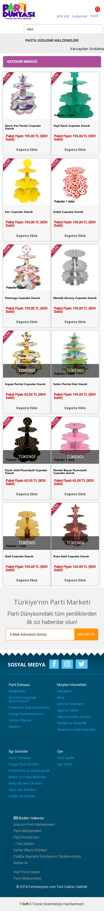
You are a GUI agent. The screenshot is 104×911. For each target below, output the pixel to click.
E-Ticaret (35, 904)
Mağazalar (17, 691)
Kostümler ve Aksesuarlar (29, 770)
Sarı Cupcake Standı (19, 211)
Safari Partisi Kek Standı (70, 384)
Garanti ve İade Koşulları (76, 729)
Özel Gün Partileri (22, 790)
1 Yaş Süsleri (24, 843)
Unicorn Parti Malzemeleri (34, 824)
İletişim (14, 727)
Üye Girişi (64, 764)
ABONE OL (86, 634)
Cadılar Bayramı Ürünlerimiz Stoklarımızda (47, 856)
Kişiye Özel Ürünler (24, 764)
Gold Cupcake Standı (19, 556)
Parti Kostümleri (26, 837)
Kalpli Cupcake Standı (68, 211)
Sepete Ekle (26, 149)
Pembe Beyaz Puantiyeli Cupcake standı (70, 471)
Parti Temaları (20, 758)
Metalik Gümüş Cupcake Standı (75, 297)
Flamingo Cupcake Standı (22, 297)
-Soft (24, 904)
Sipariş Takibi (67, 710)
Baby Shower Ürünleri (26, 783)
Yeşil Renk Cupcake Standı (71, 125)
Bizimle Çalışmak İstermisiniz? (22, 699)
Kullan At (21, 863)
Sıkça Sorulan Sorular (74, 717)
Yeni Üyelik (65, 758)
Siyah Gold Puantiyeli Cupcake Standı (26, 471)
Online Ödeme (20, 720)
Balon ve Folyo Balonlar (27, 777)
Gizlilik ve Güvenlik (72, 723)
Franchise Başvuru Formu (29, 707)
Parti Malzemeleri (28, 831)
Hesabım (64, 691)
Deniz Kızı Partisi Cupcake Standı (23, 127)
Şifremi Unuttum (70, 704)
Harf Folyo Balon (27, 872)
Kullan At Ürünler (22, 796)
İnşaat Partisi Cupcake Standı (25, 384)
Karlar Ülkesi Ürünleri (30, 850)
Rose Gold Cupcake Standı (71, 556)
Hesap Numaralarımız (26, 714)
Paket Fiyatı (27, 137)
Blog (60, 697)
